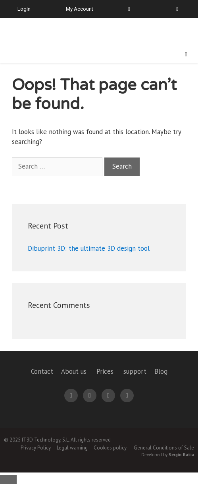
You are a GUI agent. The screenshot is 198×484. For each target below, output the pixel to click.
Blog (160, 371)
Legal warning (72, 447)
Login (24, 9)
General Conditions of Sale (164, 447)
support (134, 371)
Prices (104, 371)
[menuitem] (172, 9)
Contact (42, 371)
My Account (79, 9)
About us (74, 371)
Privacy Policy (36, 447)
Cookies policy (110, 447)
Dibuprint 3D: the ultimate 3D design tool (89, 248)
